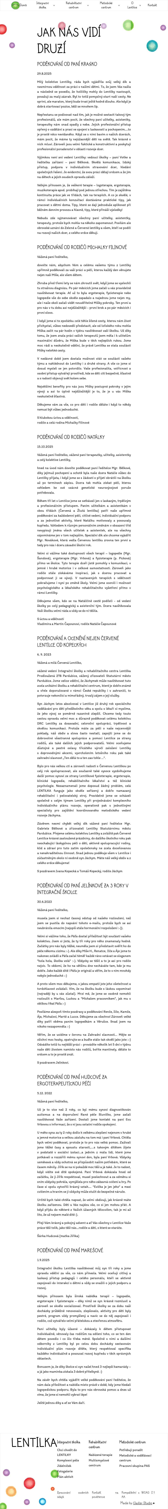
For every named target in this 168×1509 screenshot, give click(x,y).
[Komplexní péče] (70, 1460)
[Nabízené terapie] (102, 1454)
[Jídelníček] (70, 1465)
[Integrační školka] (70, 1443)
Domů (23, 5)
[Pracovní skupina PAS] (137, 1465)
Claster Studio (142, 1503)
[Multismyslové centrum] (102, 1462)
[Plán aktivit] (70, 1476)
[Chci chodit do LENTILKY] (70, 1452)
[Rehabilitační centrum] (102, 1446)
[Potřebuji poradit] (137, 1449)
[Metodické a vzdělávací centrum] (137, 1457)
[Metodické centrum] (137, 1443)
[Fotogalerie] (70, 1471)
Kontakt (152, 5)
